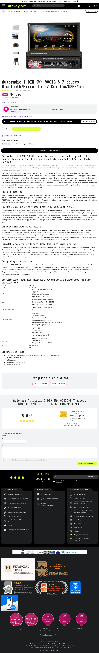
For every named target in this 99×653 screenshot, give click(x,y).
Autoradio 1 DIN (40, 384)
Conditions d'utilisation (41, 460)
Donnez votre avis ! (25, 90)
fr (78, 6)
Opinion (4, 445)
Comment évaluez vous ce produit (12, 433)
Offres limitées (58, 384)
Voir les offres (89, 121)
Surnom (4, 439)
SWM (3, 102)
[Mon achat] (95, 6)
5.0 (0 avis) (14, 90)
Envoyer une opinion (87, 463)
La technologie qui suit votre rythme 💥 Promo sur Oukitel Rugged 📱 (49, 1)
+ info (31, 144)
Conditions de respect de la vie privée (22, 460)
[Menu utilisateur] (88, 6)
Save (7, 136)
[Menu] (3, 6)
